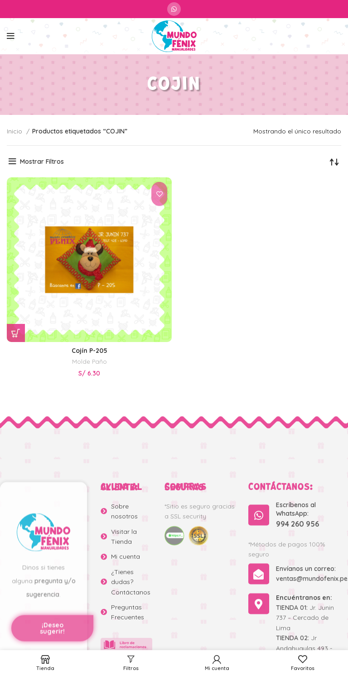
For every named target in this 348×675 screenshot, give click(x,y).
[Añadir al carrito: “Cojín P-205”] (16, 333)
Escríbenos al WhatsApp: (296, 593)
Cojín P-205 (89, 351)
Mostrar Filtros (42, 161)
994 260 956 (297, 607)
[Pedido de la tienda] (334, 161)
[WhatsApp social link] (174, 9)
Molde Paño (89, 361)
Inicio (15, 131)
